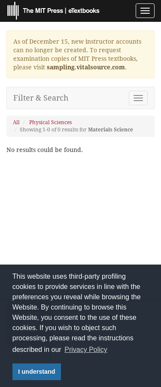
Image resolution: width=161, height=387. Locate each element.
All (16, 122)
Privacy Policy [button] (85, 349)
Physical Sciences (50, 122)
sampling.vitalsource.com (86, 67)
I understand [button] (36, 371)
